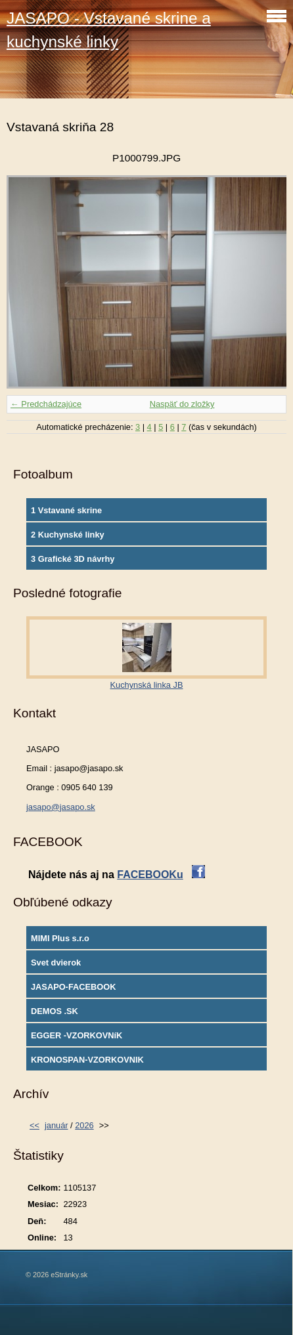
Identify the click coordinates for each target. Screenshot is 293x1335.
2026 (84, 1125)
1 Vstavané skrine (66, 510)
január (56, 1125)
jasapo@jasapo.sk (60, 807)
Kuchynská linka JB (146, 685)
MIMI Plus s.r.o (60, 938)
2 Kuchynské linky (67, 535)
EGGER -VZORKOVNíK (76, 1035)
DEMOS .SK (54, 1011)
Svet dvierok (56, 962)
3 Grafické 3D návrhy (72, 559)
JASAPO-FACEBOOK (73, 987)
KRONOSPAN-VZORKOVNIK (87, 1060)
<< (34, 1125)
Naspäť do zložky (182, 404)
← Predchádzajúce (46, 404)
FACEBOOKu (150, 874)
